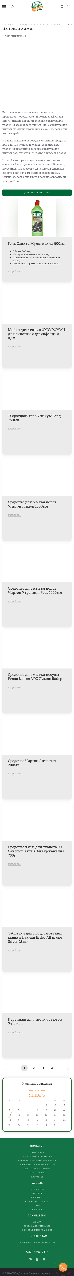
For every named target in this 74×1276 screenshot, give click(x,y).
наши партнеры (37, 1168)
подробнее (14, 267)
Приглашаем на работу (37, 1164)
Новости (37, 1205)
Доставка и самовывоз (37, 1222)
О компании (37, 1148)
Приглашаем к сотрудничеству (37, 1160)
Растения (37, 1189)
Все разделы (37, 1185)
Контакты (37, 1172)
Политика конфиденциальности (37, 1156)
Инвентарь (37, 1193)
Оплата (37, 1218)
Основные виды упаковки (37, 1226)
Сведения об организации (37, 1152)
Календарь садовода (37, 1079)
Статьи (37, 1201)
